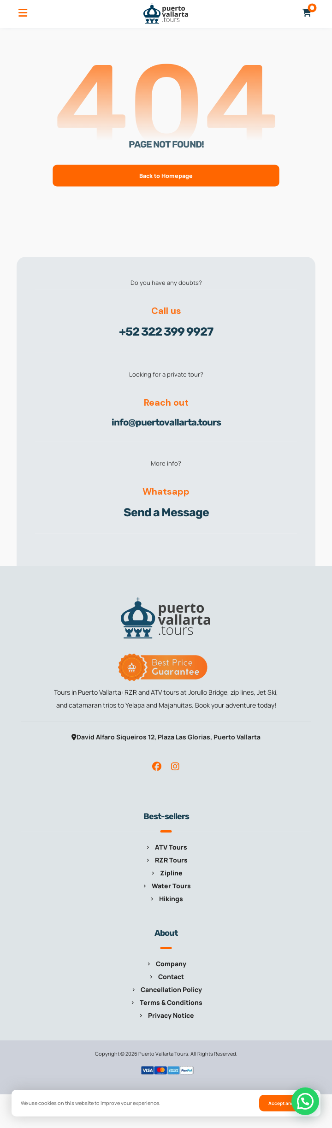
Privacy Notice (166, 1015)
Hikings (166, 898)
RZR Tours (166, 860)
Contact (166, 976)
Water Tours (166, 885)
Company (166, 963)
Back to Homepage (166, 175)
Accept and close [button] (287, 1103)
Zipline (166, 872)
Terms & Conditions (166, 1002)
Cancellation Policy (166, 989)
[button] (22, 13)
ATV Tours (166, 847)
